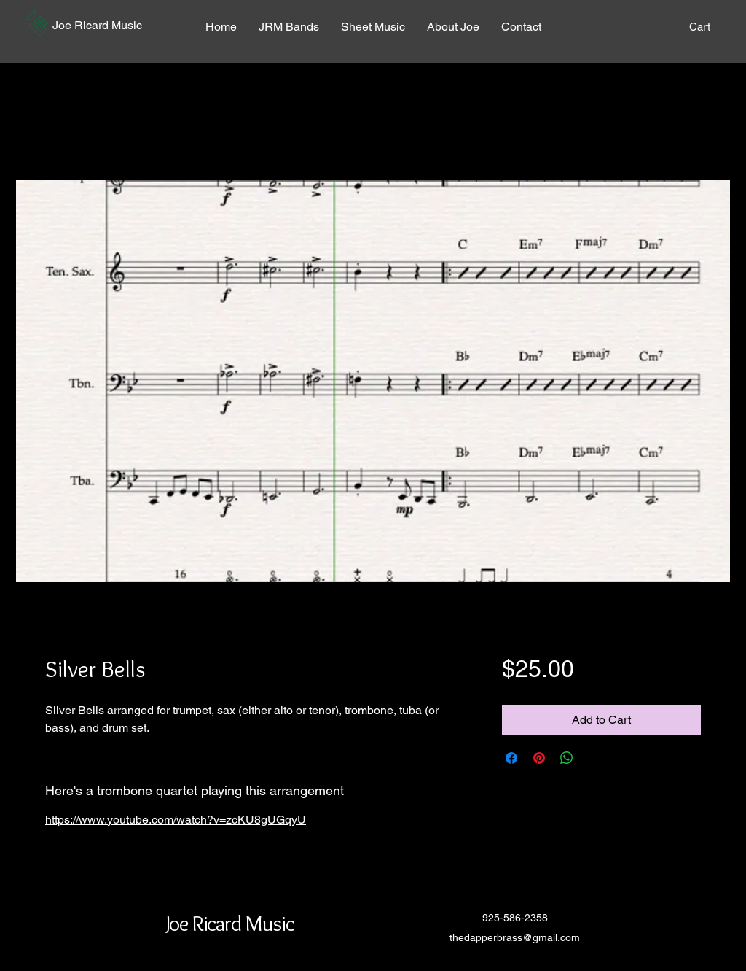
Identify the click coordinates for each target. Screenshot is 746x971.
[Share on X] (594, 758)
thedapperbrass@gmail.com (514, 937)
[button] (37, 23)
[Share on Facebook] (511, 758)
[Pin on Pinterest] (539, 758)
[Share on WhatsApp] (567, 758)
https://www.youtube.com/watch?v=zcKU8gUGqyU (175, 820)
